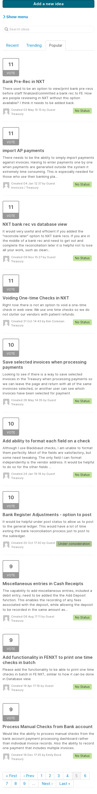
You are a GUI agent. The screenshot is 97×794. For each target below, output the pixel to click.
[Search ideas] (48, 29)
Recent (12, 45)
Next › (47, 783)
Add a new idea (48, 3)
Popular (55, 45)
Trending (34, 45)
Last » (64, 783)
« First (11, 775)
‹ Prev (29, 775)
